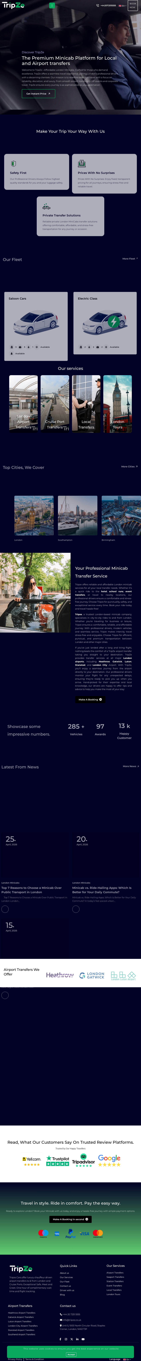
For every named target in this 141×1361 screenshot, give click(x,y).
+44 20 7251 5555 (71, 1314)
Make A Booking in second (70, 1219)
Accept (71, 1354)
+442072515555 (108, 5)
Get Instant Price (38, 93)
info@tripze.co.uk (72, 1320)
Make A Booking (90, 699)
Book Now (133, 5)
